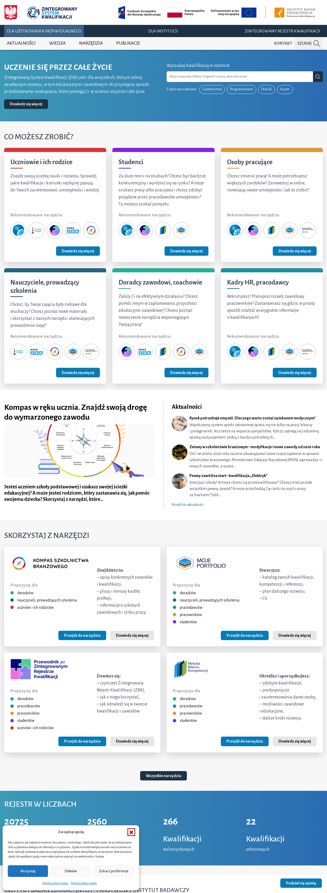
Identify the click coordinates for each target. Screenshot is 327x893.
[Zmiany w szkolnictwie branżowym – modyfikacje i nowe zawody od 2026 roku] (247, 457)
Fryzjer (285, 89)
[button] (131, 832)
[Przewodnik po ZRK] (55, 230)
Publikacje (128, 43)
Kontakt (283, 43)
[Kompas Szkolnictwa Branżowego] (91, 230)
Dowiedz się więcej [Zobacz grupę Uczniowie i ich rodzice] (78, 251)
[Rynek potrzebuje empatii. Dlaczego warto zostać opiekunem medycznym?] (247, 428)
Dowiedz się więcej (26, 104)
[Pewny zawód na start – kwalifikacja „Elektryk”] (247, 485)
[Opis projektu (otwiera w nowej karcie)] (217, 13)
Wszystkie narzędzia (163, 776)
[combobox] (240, 76)
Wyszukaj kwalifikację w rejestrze (198, 65)
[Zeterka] (18, 230)
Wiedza (57, 43)
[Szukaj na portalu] (309, 43)
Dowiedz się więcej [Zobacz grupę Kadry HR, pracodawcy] (294, 373)
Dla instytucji (163, 31)
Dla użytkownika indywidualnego (44, 31)
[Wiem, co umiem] (37, 230)
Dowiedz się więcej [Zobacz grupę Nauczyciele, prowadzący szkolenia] (78, 373)
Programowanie (241, 89)
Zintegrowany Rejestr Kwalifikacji (282, 31)
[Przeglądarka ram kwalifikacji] (308, 230)
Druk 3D (266, 89)
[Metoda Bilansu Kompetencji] (163, 230)
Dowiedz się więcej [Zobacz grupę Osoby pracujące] (294, 251)
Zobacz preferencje (113, 871)
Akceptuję (28, 871)
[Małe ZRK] (73, 230)
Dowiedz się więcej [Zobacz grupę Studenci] (186, 251)
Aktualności (21, 43)
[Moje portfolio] (181, 230)
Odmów (71, 871)
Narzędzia (91, 43)
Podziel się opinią (301, 883)
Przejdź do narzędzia (82, 635)
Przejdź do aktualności (187, 505)
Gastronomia (212, 89)
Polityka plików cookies (55, 883)
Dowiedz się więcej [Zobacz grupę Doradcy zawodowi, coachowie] (186, 373)
